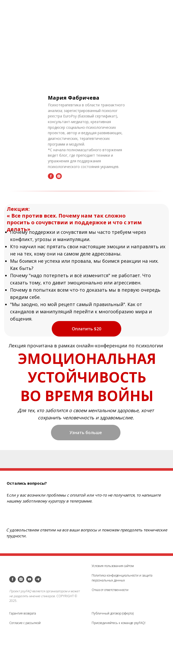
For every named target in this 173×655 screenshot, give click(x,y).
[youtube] (29, 579)
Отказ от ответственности (110, 590)
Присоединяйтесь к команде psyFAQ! (118, 623)
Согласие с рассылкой (25, 623)
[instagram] (21, 579)
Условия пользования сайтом (113, 566)
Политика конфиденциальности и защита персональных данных (122, 577)
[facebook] (12, 579)
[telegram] (38, 579)
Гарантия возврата (22, 613)
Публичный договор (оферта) (113, 613)
